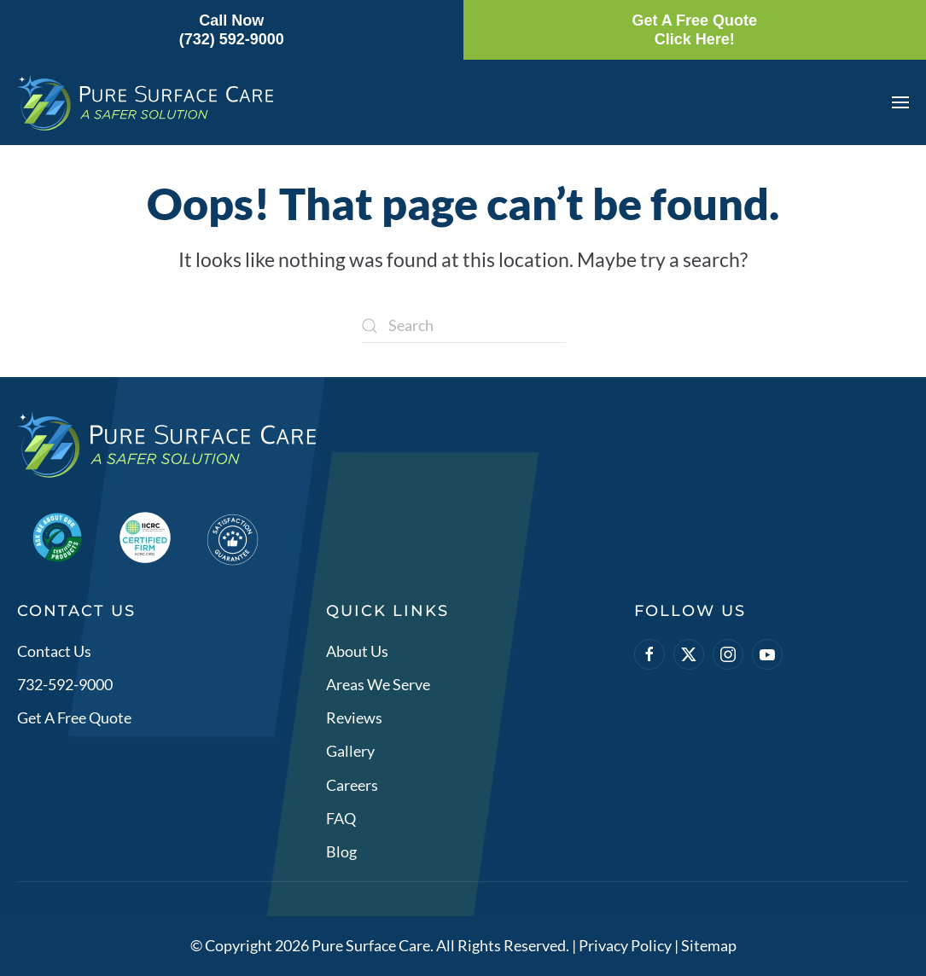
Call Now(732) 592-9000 (231, 30)
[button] (900, 102)
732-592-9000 (65, 684)
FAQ (341, 818)
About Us (357, 651)
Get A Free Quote (74, 718)
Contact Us (54, 651)
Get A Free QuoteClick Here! (694, 30)
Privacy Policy (625, 946)
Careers (352, 785)
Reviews (354, 718)
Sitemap (709, 946)
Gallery (350, 751)
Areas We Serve (378, 684)
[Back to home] (145, 102)
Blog (341, 852)
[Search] (463, 326)
